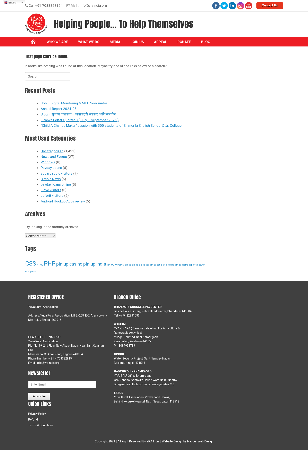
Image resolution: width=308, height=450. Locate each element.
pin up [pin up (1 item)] (135, 264)
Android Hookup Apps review (63, 201)
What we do (88, 42)
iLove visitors (51, 190)
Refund (33, 419)
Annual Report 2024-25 (59, 109)
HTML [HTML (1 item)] (40, 264)
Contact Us (270, 5)
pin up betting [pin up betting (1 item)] (167, 264)
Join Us (137, 42)
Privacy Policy (37, 413)
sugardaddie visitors (56, 173)
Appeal (160, 42)
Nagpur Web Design (200, 441)
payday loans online (56, 184)
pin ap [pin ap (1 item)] (128, 264)
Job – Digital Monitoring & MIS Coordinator (74, 103)
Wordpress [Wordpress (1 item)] (30, 271)
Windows (48, 162)
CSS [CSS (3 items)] (30, 263)
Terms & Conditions (40, 425)
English (10, 2)
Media (115, 42)
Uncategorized (52, 151)
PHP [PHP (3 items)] (49, 263)
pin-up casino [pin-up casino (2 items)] (69, 264)
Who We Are (57, 42)
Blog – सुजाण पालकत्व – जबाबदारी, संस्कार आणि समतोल (78, 114)
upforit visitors (52, 195)
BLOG (205, 42)
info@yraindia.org (93, 5)
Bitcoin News (51, 179)
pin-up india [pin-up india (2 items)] (94, 264)
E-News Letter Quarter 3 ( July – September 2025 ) (80, 120)
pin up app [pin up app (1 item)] (144, 264)
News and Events (54, 157)
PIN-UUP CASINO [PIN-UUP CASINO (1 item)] (115, 264)
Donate (184, 42)
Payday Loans (51, 168)
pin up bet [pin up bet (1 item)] (155, 264)
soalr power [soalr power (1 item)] (199, 264)
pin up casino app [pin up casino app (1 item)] (183, 264)
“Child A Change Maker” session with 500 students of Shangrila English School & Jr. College (111, 125)
